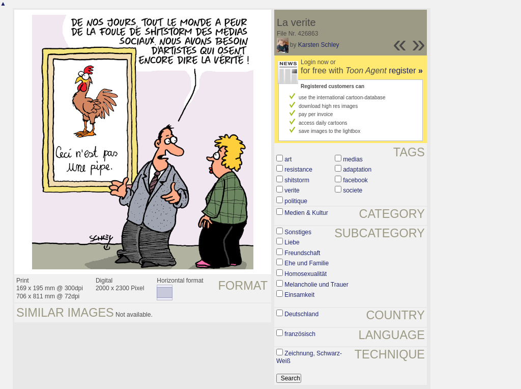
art (288, 159)
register (406, 70)
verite (291, 190)
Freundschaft (302, 253)
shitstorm (296, 180)
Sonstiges (297, 232)
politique (295, 201)
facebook (355, 180)
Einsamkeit (299, 294)
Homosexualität (305, 273)
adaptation (357, 169)
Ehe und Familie (306, 263)
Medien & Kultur (306, 212)
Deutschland (301, 314)
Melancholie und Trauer (316, 284)
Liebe (291, 242)
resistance (298, 169)
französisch (299, 334)
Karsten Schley (318, 44)
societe (352, 190)
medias (353, 159)
